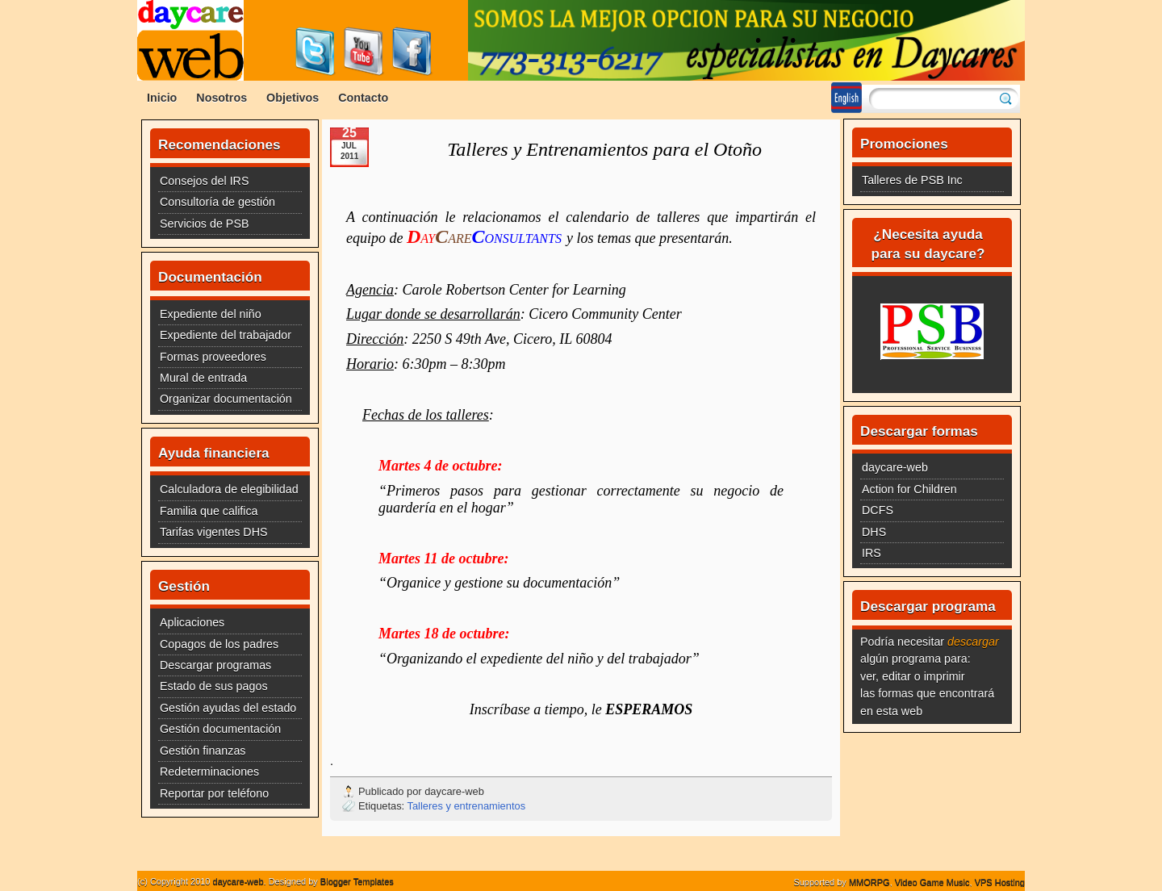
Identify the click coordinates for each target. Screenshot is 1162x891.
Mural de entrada (203, 377)
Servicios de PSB (204, 223)
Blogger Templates (357, 881)
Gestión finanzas (203, 750)
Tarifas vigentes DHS (214, 531)
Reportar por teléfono (214, 793)
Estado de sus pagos (214, 686)
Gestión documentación (220, 728)
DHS (874, 531)
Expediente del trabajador (225, 334)
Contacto (363, 97)
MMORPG (869, 882)
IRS (871, 552)
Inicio (162, 97)
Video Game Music (932, 882)
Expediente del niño (210, 313)
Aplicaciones (192, 622)
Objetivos (292, 97)
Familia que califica (209, 510)
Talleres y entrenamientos (467, 806)
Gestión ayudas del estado (228, 707)
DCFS (877, 510)
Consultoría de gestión (217, 201)
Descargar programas (215, 665)
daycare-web (895, 467)
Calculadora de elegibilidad (229, 489)
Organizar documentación (226, 398)
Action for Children (909, 489)
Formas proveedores (213, 356)
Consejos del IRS (204, 180)
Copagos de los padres (219, 644)
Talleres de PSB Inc (912, 180)
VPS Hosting (1000, 882)
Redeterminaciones (209, 771)
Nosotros (221, 97)
